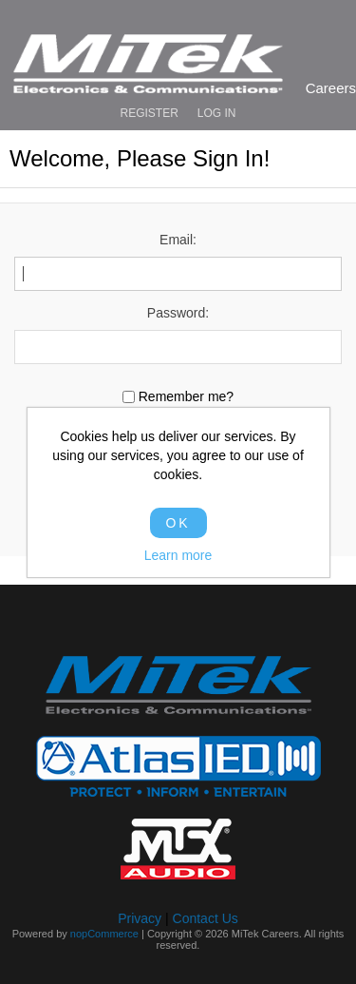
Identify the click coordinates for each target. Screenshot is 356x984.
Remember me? (186, 397)
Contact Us (205, 918)
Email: (178, 239)
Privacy (139, 918)
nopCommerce (104, 933)
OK (177, 523)
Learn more (178, 555)
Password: (178, 312)
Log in (216, 113)
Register (149, 113)
